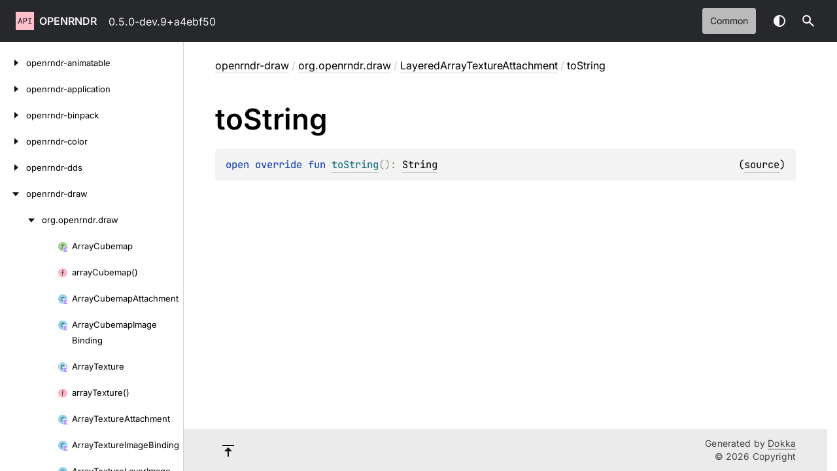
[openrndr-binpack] (13, 115)
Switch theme (779, 21)
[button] (808, 21)
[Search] (808, 21)
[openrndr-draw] (13, 194)
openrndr (68, 20)
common (729, 20)
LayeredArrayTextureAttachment (479, 65)
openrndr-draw (252, 65)
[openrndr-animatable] (13, 63)
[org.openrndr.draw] (21, 220)
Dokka (782, 443)
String (419, 164)
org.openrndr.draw (344, 65)
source (761, 164)
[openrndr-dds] (13, 167)
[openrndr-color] (13, 141)
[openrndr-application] (13, 89)
